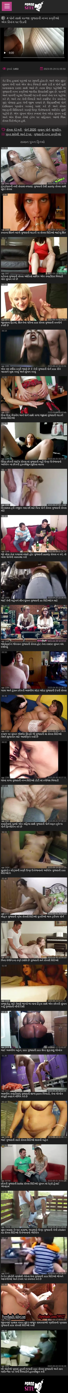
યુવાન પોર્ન (44, 129)
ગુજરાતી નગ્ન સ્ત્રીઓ (47, 134)
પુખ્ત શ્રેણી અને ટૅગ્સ (19, 134)
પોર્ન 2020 (30, 129)
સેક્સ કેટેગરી (14, 129)
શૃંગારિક (56, 129)
